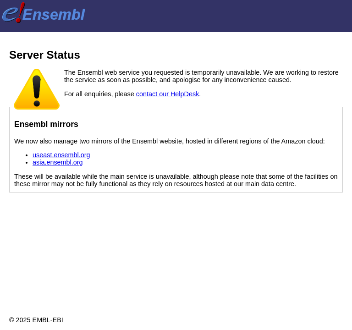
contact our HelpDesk (167, 94)
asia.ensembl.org (58, 162)
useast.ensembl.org (61, 155)
